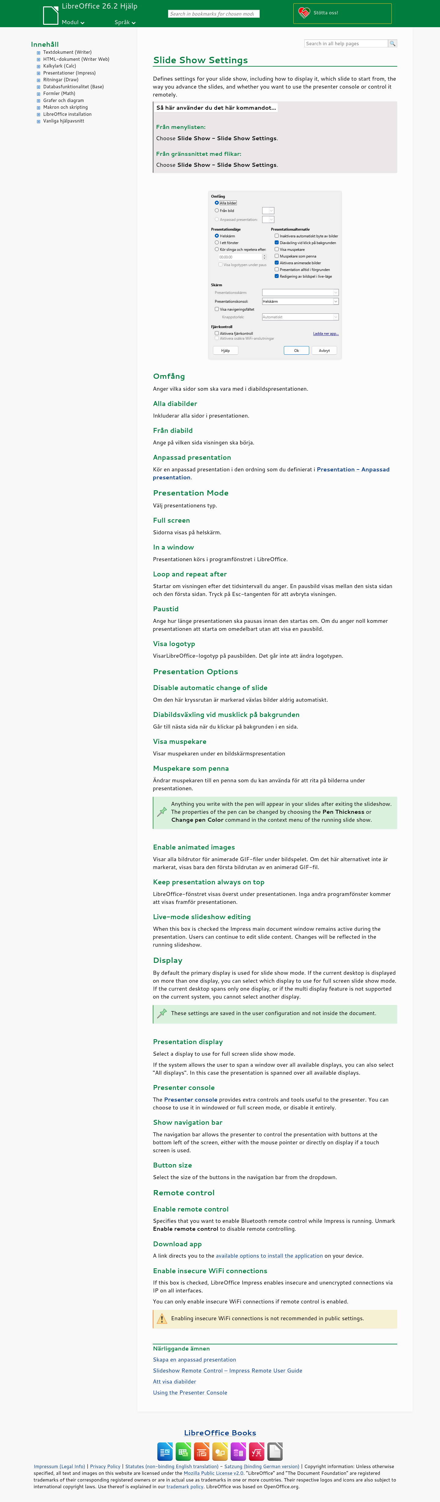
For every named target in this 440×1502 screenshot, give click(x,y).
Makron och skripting (65, 107)
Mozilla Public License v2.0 (214, 1473)
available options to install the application (269, 1255)
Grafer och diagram (63, 100)
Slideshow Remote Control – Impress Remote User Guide (227, 1370)
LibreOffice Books (220, 1432)
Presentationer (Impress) (69, 73)
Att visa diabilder (174, 1381)
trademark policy (185, 1486)
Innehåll (45, 44)
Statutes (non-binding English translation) (171, 1466)
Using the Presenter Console (190, 1392)
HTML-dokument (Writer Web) (76, 59)
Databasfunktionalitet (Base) (73, 86)
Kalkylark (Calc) (59, 66)
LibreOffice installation (67, 114)
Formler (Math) (59, 93)
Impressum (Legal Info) (59, 1466)
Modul (70, 22)
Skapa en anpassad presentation (194, 1359)
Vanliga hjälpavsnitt (63, 121)
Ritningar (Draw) (61, 79)
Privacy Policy (105, 1466)
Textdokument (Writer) (67, 52)
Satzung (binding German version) (262, 1466)
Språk (122, 22)
